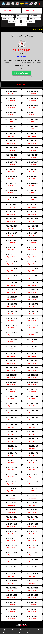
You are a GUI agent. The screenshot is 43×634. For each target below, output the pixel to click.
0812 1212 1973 (32, 460)
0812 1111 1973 (32, 304)
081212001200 (32, 339)
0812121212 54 (11, 432)
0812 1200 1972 (11, 354)
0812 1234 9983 (32, 595)
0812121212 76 (32, 453)
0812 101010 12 (32, 198)
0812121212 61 (11, 446)
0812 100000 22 (11, 91)
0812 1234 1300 (32, 496)
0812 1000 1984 (32, 155)
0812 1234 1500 (11, 503)
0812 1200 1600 (32, 347)
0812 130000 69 (32, 616)
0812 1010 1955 (32, 205)
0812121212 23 (11, 403)
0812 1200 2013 (32, 375)
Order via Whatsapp (21, 73)
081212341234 (11, 496)
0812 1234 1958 (11, 538)
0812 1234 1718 (11, 517)
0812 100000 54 (32, 98)
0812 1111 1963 (11, 304)
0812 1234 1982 (11, 552)
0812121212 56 (32, 432)
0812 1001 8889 (32, 183)
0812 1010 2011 (32, 226)
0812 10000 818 (11, 112)
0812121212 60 (32, 439)
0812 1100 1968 (32, 254)
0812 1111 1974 (11, 311)
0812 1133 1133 (32, 325)
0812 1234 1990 (11, 567)
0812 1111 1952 (32, 290)
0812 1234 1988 (32, 559)
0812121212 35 (11, 410)
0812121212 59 (11, 439)
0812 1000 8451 (11, 176)
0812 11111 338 (11, 283)
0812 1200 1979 (11, 361)
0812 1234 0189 (11, 489)
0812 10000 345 (11, 105)
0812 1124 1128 (32, 318)
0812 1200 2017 (32, 382)
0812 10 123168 (11, 233)
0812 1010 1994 (11, 226)
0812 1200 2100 (11, 389)
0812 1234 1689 (32, 510)
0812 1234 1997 (11, 574)
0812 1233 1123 (32, 481)
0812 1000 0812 (32, 105)
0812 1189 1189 (11, 339)
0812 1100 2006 (11, 276)
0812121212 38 (32, 418)
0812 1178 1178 (32, 332)
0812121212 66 (32, 446)
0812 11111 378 (32, 283)
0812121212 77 (11, 460)
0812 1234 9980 (11, 588)
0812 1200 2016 (11, 382)
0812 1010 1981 (32, 219)
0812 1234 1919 (11, 531)
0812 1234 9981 (32, 588)
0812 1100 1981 (11, 261)
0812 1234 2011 (32, 574)
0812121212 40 (11, 425)
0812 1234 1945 (32, 531)
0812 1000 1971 (11, 148)
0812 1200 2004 (11, 375)
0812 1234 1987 (11, 559)
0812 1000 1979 (11, 155)
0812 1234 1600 (11, 510)
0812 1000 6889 (32, 169)
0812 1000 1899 (11, 134)
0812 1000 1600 (11, 127)
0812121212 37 (11, 418)
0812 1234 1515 (32, 503)
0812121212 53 (32, 425)
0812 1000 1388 (11, 119)
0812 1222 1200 (11, 481)
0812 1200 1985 (32, 368)
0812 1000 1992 (11, 162)
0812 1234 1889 (32, 524)
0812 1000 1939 (32, 134)
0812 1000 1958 (11, 141)
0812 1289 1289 (32, 602)
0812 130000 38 (32, 609)
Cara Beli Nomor (32, 10)
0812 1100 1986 (32, 261)
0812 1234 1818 (32, 517)
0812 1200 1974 (32, 354)
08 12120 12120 (32, 389)
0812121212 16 (11, 396)
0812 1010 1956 (11, 212)
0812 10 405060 (32, 240)
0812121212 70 (11, 453)
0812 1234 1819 (11, 524)
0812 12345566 (32, 581)
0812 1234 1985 (32, 552)
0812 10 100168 (11, 198)
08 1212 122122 (11, 474)
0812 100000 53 (11, 98)
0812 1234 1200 (32, 489)
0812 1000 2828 (11, 169)
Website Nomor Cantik (23, 625)
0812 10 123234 (32, 233)
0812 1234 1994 (32, 567)
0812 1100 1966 (11, 254)
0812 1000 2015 (32, 162)
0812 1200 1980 (32, 361)
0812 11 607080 (11, 332)
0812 (22, 50)
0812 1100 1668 (32, 247)
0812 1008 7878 (32, 190)
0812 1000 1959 (32, 141)
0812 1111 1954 (32, 297)
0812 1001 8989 (11, 190)
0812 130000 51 (11, 616)
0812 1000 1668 (32, 127)
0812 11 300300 (11, 325)
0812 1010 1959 (32, 212)
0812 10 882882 (11, 247)
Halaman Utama (10, 10)
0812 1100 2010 (32, 276)
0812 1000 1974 (32, 148)
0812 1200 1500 (11, 347)
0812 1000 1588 (32, 119)
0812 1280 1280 (11, 602)
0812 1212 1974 (11, 467)
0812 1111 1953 (11, 297)
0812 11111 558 (11, 290)
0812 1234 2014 (11, 581)
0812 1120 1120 (11, 318)
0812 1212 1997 (32, 467)
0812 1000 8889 (32, 176)
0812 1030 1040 (11, 240)
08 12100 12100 (11, 183)
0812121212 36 (32, 410)
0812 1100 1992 (11, 269)
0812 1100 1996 (32, 269)
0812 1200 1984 (11, 368)
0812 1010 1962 (11, 219)
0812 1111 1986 (32, 311)
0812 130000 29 (11, 609)
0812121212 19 (32, 396)
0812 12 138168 (32, 474)
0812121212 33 (32, 403)
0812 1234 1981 (32, 545)
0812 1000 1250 (32, 112)
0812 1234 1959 (32, 538)
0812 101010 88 (11, 205)
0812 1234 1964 (11, 545)
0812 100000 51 (32, 91)
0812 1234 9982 (11, 595)
